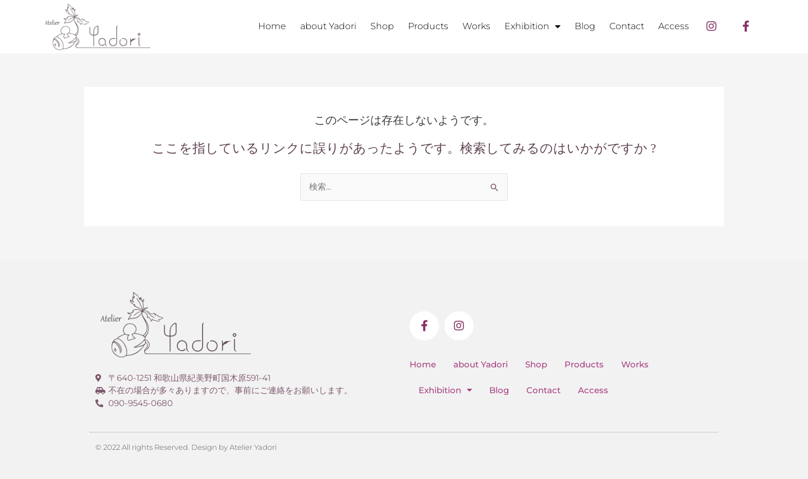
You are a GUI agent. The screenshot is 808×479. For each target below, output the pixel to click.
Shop (382, 26)
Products (428, 26)
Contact (626, 26)
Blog (585, 26)
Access (673, 26)
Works (476, 26)
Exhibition (532, 26)
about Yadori (328, 26)
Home (272, 26)
